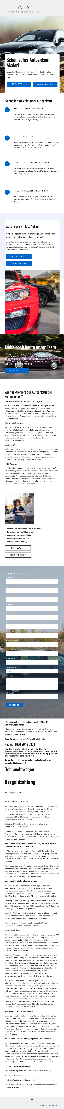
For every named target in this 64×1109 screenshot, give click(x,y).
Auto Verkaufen (19, 983)
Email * (9, 587)
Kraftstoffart (11, 658)
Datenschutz (45, 1105)
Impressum (55, 1105)
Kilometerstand (12, 649)
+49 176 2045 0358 (19, 84)
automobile (47, 999)
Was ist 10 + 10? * (12, 693)
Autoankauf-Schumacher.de (15, 955)
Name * (9, 578)
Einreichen (14, 705)
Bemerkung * (11, 676)
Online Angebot (45, 84)
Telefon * (9, 604)
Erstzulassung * (12, 631)
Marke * (9, 613)
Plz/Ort (8, 595)
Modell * (9, 622)
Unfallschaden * (12, 667)
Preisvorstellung (12, 640)
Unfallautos (47, 988)
